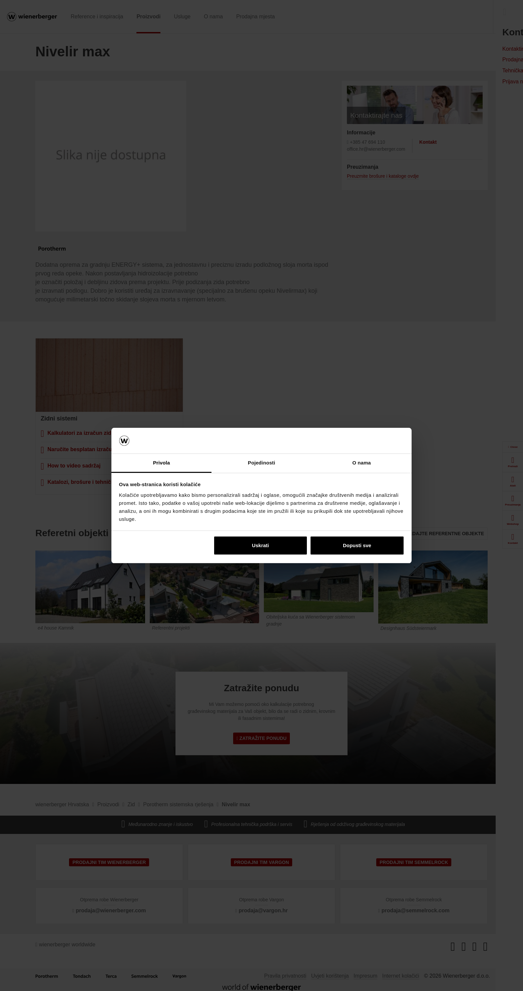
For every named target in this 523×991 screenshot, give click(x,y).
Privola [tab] (161, 462)
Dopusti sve (357, 545)
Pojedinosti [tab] (261, 462)
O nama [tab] (361, 462)
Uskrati (260, 545)
